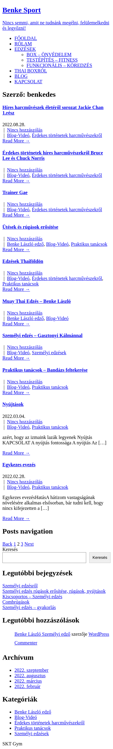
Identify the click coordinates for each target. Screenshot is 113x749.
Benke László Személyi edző (42, 634)
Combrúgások (16, 601)
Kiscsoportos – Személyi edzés (32, 596)
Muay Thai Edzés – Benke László (36, 301)
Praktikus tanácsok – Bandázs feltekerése (45, 370)
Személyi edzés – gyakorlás (29, 607)
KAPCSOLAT (28, 81)
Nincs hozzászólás (24, 129)
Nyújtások (13, 404)
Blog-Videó (18, 135)
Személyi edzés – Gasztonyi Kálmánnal (42, 335)
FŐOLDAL (25, 38)
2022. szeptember (31, 670)
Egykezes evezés (19, 464)
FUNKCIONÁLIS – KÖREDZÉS (59, 65)
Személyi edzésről (20, 585)
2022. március (28, 681)
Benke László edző (25, 244)
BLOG (21, 76)
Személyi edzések (49, 352)
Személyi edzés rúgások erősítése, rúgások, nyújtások (54, 591)
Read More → (16, 140)
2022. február (27, 686)
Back (7, 544)
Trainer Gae (14, 192)
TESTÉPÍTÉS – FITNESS (52, 59)
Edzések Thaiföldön (22, 261)
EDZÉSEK (25, 49)
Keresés (10, 549)
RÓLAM (23, 43)
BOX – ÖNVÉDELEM (49, 54)
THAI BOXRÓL (30, 70)
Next (29, 544)
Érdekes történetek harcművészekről (67, 135)
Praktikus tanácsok (89, 244)
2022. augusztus (30, 675)
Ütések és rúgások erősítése (30, 227)
